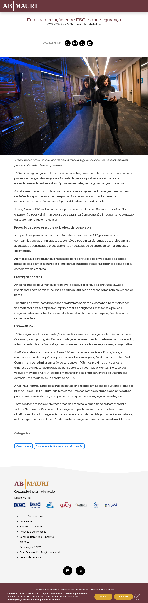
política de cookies (50, 599)
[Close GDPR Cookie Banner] (137, 597)
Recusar (123, 596)
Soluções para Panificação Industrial (40, 552)
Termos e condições (46, 590)
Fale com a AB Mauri (31, 526)
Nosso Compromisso (32, 516)
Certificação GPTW (30, 547)
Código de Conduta (30, 557)
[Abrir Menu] (140, 6)
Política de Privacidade (74, 590)
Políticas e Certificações (33, 531)
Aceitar (102, 596)
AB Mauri (25, 542)
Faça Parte (26, 521)
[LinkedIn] (67, 570)
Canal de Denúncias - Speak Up (37, 536)
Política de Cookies (102, 590)
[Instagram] (80, 570)
